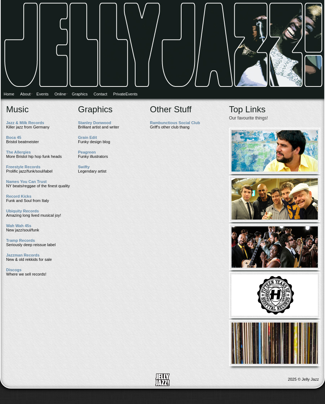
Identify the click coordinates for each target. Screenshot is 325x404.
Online (60, 94)
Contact (100, 94)
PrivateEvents (125, 94)
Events (42, 94)
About (25, 94)
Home (9, 94)
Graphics (80, 94)
